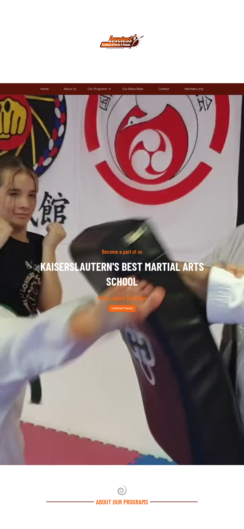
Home (44, 89)
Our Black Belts (132, 89)
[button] (99, 89)
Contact (164, 89)
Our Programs (97, 89)
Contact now (122, 308)
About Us (70, 89)
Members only (194, 89)
